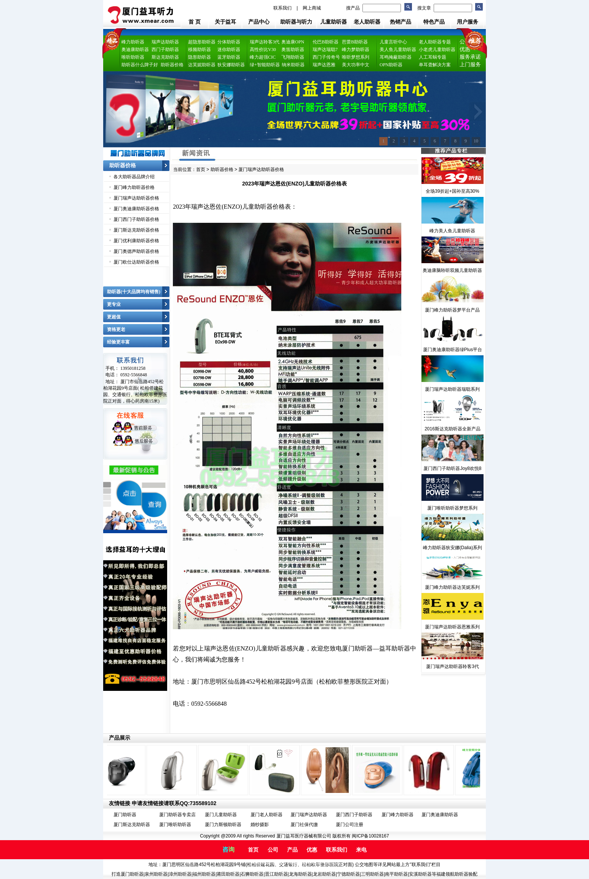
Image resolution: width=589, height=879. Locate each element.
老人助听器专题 (435, 42)
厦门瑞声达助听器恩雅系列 (452, 627)
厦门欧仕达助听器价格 (136, 262)
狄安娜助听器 (231, 64)
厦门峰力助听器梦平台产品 (452, 310)
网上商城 (312, 8)
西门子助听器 (165, 49)
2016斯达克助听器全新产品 (452, 429)
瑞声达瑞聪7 (325, 49)
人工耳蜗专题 (432, 57)
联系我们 (282, 8)
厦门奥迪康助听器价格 (136, 208)
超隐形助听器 (201, 42)
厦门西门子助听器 (354, 814)
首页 (200, 169)
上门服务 (470, 64)
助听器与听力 (296, 22)
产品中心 (259, 22)
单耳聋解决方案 (435, 64)
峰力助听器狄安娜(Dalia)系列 (452, 547)
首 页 (194, 22)
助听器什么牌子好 (139, 64)
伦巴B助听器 (325, 42)
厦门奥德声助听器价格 (136, 251)
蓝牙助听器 (228, 57)
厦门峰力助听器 (397, 814)
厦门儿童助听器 (221, 814)
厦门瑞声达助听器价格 (136, 198)
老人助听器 (367, 22)
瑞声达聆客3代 (264, 42)
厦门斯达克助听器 (131, 824)
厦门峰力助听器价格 (134, 187)
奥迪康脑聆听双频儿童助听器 (452, 270)
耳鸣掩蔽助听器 (396, 57)
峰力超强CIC (263, 57)
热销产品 (400, 22)
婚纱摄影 (260, 824)
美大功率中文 (355, 64)
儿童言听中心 (393, 42)
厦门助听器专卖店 (177, 814)
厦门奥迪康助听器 (439, 814)
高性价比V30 (263, 49)
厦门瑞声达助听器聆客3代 (452, 666)
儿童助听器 (333, 22)
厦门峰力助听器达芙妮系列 (452, 587)
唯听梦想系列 (355, 57)
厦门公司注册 (349, 824)
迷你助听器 (228, 49)
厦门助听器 (124, 814)
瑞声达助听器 (165, 42)
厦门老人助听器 (267, 814)
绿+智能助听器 (265, 64)
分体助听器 (228, 42)
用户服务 (467, 22)
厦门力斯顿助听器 (223, 824)
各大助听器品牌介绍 (134, 176)
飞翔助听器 (292, 57)
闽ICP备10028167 (370, 836)
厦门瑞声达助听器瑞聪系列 (452, 389)
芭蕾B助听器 (355, 42)
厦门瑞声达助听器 (309, 814)
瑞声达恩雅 (324, 64)
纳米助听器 (293, 64)
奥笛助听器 (292, 49)
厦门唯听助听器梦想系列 (452, 508)
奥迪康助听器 (135, 49)
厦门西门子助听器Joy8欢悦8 (452, 468)
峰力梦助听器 (355, 49)
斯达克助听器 (165, 57)
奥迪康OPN (292, 42)
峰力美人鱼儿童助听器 (452, 230)
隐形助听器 (199, 57)
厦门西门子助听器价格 (136, 219)
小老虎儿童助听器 (437, 49)
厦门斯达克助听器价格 (136, 230)
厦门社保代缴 (304, 824)
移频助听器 (199, 49)
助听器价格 (172, 64)
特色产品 (434, 22)
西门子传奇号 (326, 57)
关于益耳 (225, 22)
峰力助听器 (132, 42)
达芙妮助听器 (201, 64)
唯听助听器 (132, 57)
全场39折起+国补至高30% (452, 191)
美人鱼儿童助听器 (398, 49)
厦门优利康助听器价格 (136, 240)
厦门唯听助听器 (175, 824)
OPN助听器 (391, 64)
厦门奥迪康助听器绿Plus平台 (452, 349)
